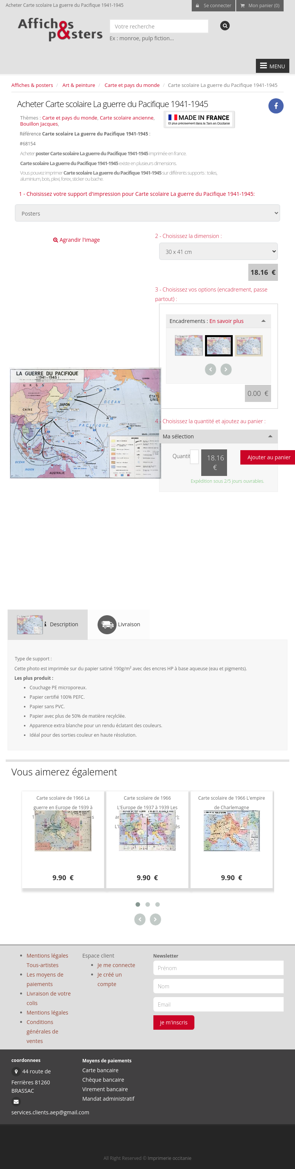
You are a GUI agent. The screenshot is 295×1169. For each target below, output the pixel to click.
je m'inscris (174, 1022)
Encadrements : (207, 321)
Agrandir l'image (76, 239)
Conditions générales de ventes (42, 1031)
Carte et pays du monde (132, 85)
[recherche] (225, 25)
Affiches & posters (32, 85)
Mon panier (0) (259, 5)
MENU (272, 65)
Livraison (119, 624)
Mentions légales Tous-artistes (47, 960)
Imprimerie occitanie (169, 1158)
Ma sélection (178, 436)
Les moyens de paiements (45, 979)
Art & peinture (79, 85)
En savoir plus (227, 321)
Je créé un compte (110, 979)
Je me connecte (116, 965)
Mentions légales (47, 1012)
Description (47, 624)
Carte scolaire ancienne (126, 117)
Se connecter (214, 5)
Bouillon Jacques (39, 123)
